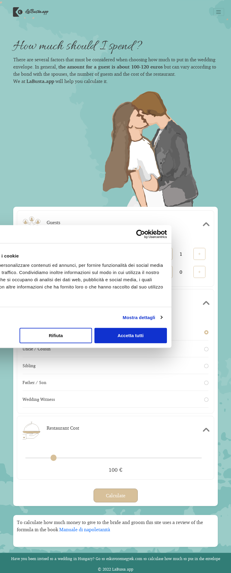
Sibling (115, 365)
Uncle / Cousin (115, 348)
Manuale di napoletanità (84, 529)
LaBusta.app (29, 12)
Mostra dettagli (196, 317)
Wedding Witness (115, 399)
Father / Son (115, 382)
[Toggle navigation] (218, 12)
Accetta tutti (188, 335)
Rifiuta (114, 335)
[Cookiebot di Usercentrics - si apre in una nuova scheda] (197, 234)
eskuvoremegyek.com (124, 558)
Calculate (115, 495)
